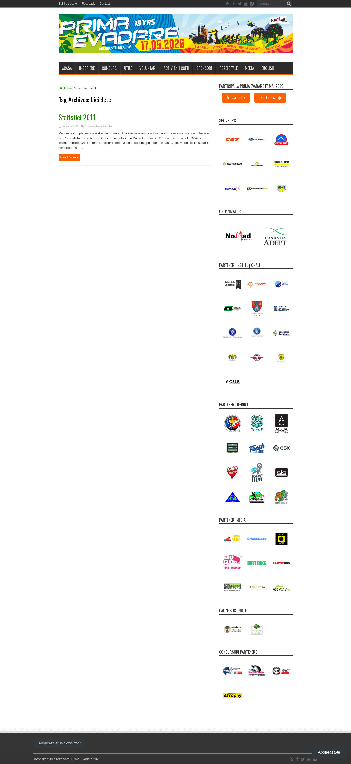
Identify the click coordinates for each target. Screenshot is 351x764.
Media (249, 68)
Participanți (270, 97)
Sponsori (204, 68)
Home (66, 88)
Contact (105, 3)
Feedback (88, 3)
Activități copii (176, 68)
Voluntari (147, 68)
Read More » (69, 157)
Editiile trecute (68, 3)
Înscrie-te (236, 97)
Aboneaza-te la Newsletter (59, 743)
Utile (128, 68)
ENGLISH (268, 68)
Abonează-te (329, 752)
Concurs (109, 68)
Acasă (67, 68)
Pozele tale (228, 68)
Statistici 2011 (77, 117)
